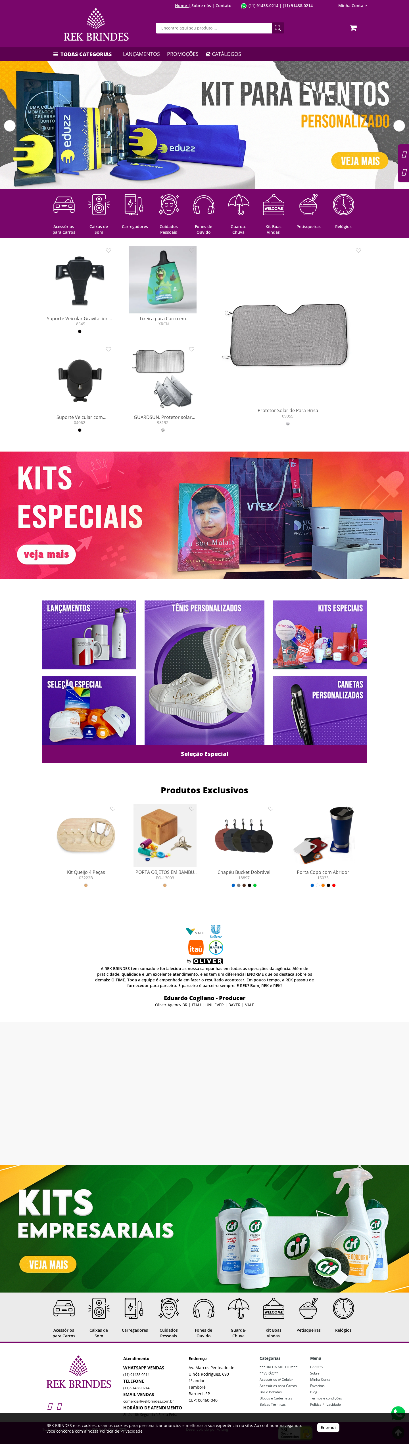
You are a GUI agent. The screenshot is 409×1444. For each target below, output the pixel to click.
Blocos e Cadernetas (276, 1398)
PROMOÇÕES (183, 53)
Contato (223, 5)
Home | (182, 5)
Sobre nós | (202, 5)
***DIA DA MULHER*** (279, 1367)
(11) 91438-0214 (263, 5)
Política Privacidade (325, 1404)
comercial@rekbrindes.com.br (148, 1401)
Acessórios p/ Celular (276, 1379)
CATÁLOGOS (223, 53)
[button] (10, 126)
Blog (313, 1392)
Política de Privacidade (121, 1431)
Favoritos (317, 1385)
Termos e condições (326, 1398)
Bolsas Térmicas (273, 1404)
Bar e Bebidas (271, 1392)
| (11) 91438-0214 (295, 5)
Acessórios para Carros (278, 1385)
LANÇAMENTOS (141, 53)
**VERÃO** (269, 1373)
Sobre (315, 1373)
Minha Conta (352, 5)
